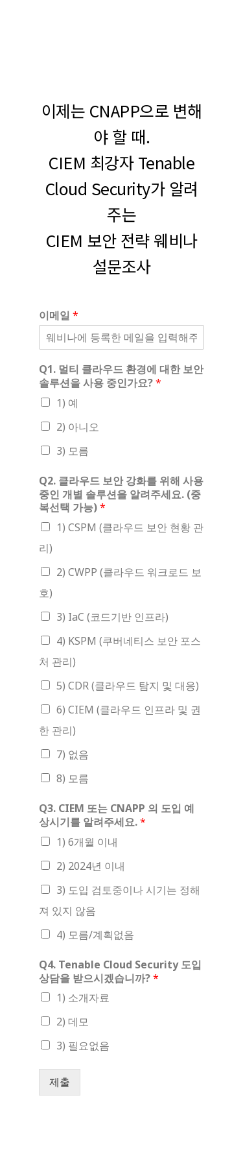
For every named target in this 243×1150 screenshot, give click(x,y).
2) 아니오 (77, 427)
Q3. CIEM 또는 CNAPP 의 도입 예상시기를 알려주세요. (116, 815)
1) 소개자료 (83, 997)
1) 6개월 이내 (87, 842)
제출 (59, 1082)
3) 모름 (72, 451)
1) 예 (67, 403)
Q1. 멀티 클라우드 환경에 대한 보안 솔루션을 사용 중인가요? (121, 376)
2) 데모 (72, 1021)
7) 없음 (72, 754)
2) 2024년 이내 (90, 866)
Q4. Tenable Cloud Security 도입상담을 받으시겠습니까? (120, 971)
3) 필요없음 (83, 1045)
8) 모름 (72, 778)
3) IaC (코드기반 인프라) (112, 617)
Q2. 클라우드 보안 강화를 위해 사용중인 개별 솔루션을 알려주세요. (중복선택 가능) (121, 494)
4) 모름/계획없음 (95, 935)
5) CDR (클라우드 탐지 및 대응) (127, 685)
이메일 (58, 315)
